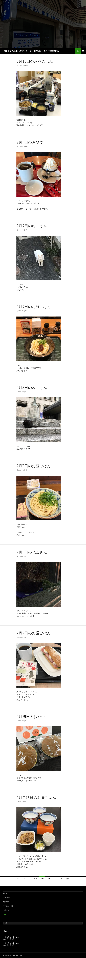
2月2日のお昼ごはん (33, 633)
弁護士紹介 (6, 898)
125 (61, 879)
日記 (4, 914)
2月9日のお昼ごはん (33, 306)
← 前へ (17, 879)
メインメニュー (83, 51)
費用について (7, 910)
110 (48, 879)
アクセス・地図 (8, 906)
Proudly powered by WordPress (12, 955)
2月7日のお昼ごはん (33, 465)
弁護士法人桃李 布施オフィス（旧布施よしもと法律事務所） (31, 51)
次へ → (68, 879)
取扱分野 (6, 902)
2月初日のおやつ (30, 716)
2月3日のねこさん (31, 552)
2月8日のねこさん (31, 387)
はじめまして (7, 893)
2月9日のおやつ (29, 142)
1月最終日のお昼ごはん (36, 797)
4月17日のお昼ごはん (11, 943)
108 (35, 879)
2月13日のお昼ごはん (34, 61)
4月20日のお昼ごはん (11, 937)
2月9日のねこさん (31, 225)
